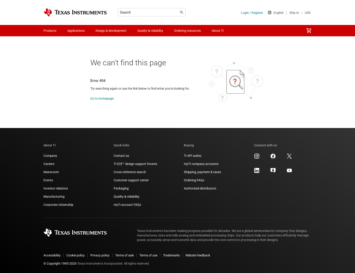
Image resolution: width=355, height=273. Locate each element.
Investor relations (55, 188)
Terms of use (148, 255)
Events (48, 180)
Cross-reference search (130, 172)
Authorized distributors (200, 188)
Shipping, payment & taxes (202, 172)
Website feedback (197, 255)
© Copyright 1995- (60, 263)
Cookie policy (75, 255)
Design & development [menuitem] (111, 30)
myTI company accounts (201, 164)
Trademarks (171, 255)
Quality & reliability (126, 196)
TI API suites (192, 155)
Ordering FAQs (194, 180)
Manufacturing (54, 196)
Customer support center (131, 180)
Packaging (121, 188)
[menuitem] (309, 30)
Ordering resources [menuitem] (187, 30)
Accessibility (52, 255)
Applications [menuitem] (76, 30)
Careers (48, 164)
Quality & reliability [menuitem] (150, 30)
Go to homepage (102, 98)
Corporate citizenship (58, 205)
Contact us (121, 155)
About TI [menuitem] (218, 30)
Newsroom (51, 172)
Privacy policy (100, 255)
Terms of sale (124, 255)
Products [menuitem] (49, 30)
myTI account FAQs (127, 205)
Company (50, 155)
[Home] (75, 12)
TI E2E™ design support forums (135, 164)
